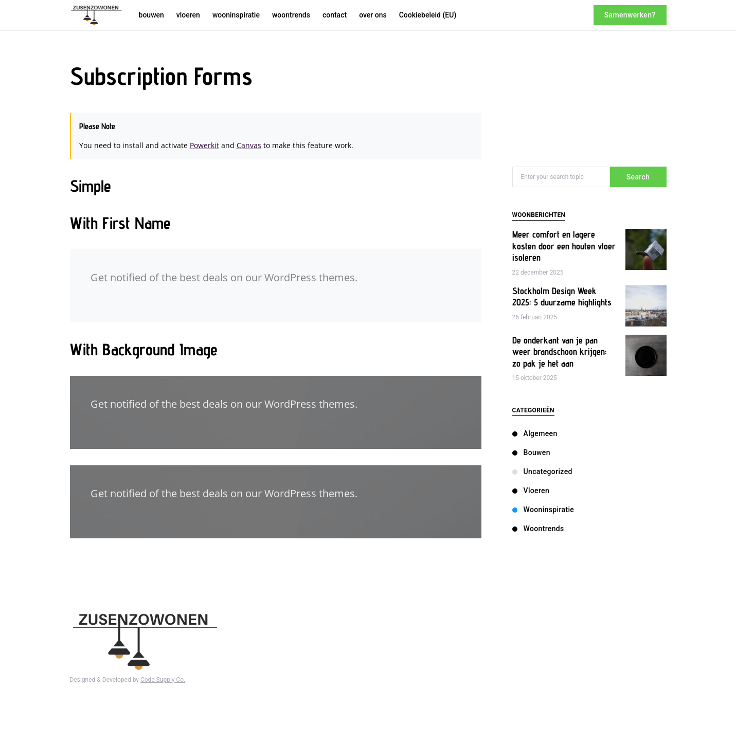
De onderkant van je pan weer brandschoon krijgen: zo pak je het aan (559, 352)
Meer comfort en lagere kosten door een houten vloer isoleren (564, 246)
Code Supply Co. (162, 679)
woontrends (538, 528)
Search (638, 177)
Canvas (249, 145)
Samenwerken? (630, 15)
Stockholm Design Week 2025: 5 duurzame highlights (562, 296)
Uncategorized (542, 471)
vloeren (531, 490)
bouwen (531, 452)
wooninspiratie (543, 509)
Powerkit (204, 145)
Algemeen (535, 433)
